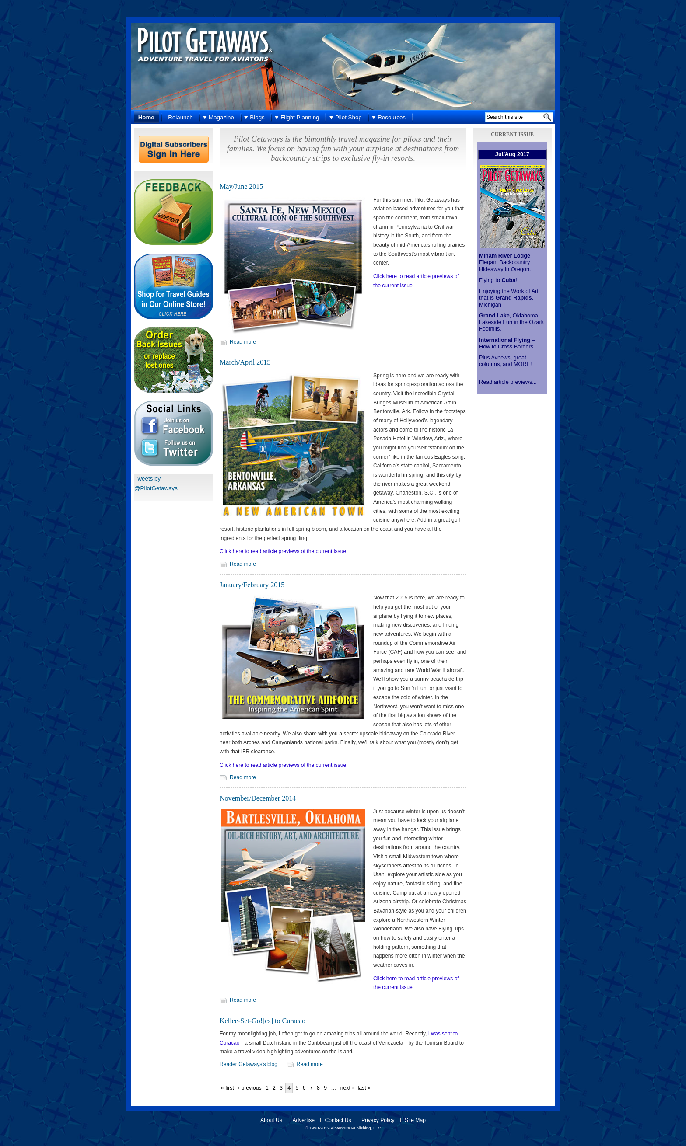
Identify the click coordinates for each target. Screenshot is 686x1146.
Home (146, 117)
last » (364, 1088)
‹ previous (249, 1088)
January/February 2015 (252, 585)
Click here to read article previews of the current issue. (284, 551)
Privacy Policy (378, 1120)
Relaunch (180, 117)
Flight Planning (299, 117)
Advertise (303, 1120)
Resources (392, 117)
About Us (271, 1120)
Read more (243, 342)
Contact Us (338, 1120)
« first (227, 1088)
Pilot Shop (348, 117)
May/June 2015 (241, 186)
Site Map (415, 1120)
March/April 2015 (245, 362)
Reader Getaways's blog (248, 1064)
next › (347, 1088)
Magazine (221, 117)
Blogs (257, 117)
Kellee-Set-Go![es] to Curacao (262, 1020)
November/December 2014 (258, 798)
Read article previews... (508, 382)
